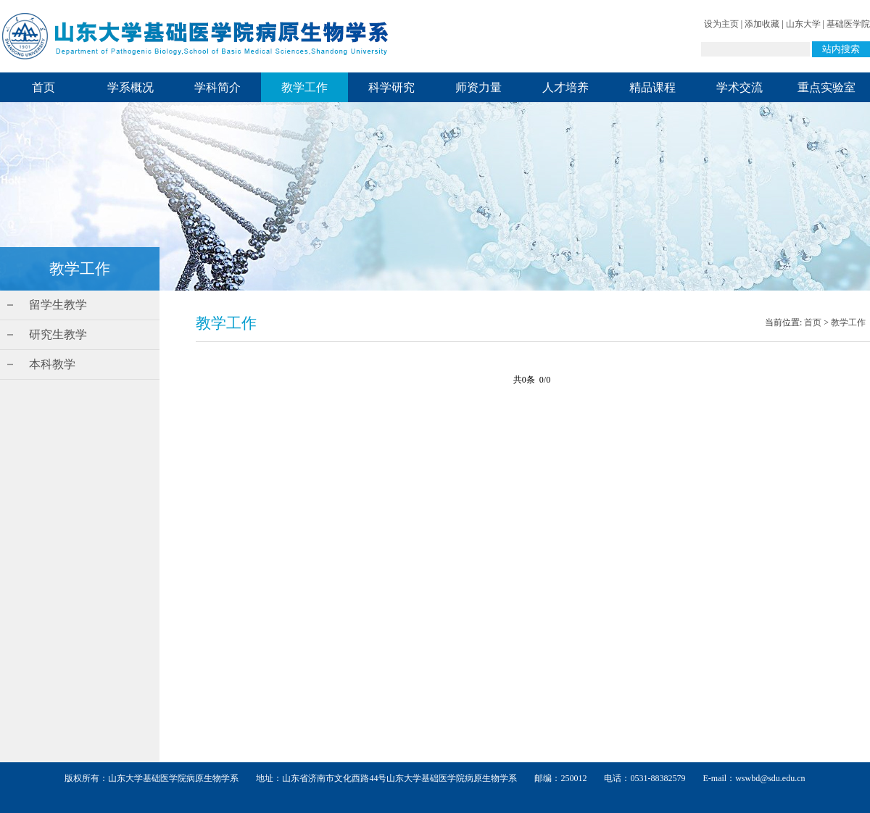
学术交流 (739, 87)
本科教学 (52, 364)
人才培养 (565, 87)
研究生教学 (58, 334)
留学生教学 (58, 305)
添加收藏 (762, 24)
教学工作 (304, 87)
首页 (43, 87)
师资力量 (478, 87)
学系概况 (130, 87)
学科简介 (217, 87)
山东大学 (803, 24)
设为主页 (721, 24)
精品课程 (652, 87)
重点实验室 (827, 87)
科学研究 (391, 87)
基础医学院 (848, 24)
